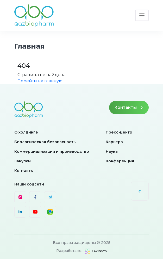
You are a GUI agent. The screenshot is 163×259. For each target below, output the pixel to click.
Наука (112, 151)
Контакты (128, 107)
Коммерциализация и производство (51, 151)
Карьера (114, 142)
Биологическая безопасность (45, 142)
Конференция (120, 161)
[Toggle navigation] (142, 15)
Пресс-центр (119, 132)
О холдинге (26, 132)
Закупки (22, 161)
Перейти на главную (39, 80)
